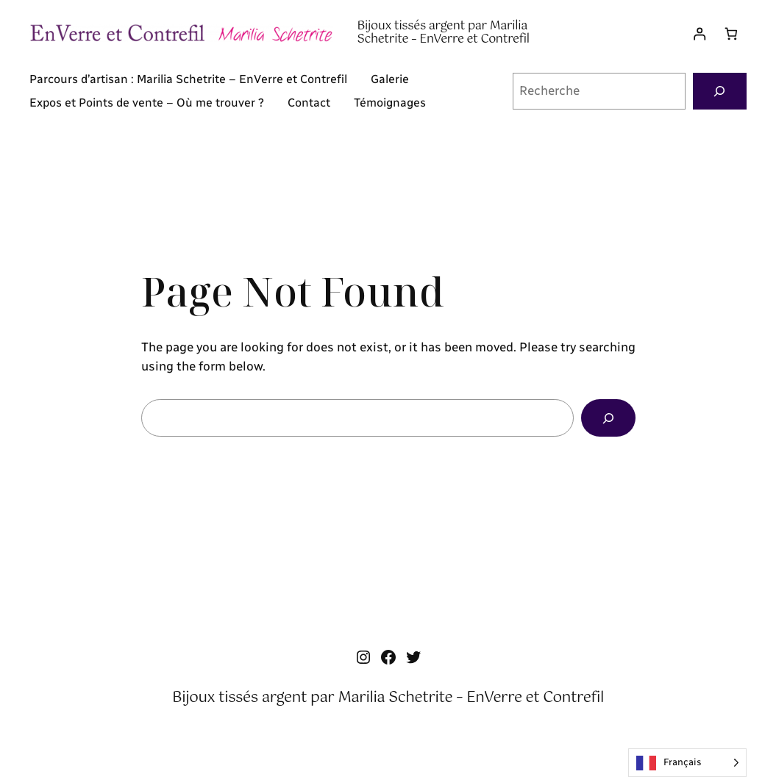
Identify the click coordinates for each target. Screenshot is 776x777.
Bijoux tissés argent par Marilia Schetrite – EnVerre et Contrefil (443, 32)
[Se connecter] (700, 33)
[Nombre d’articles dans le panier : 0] (731, 33)
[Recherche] (720, 91)
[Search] (608, 418)
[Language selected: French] (687, 762)
